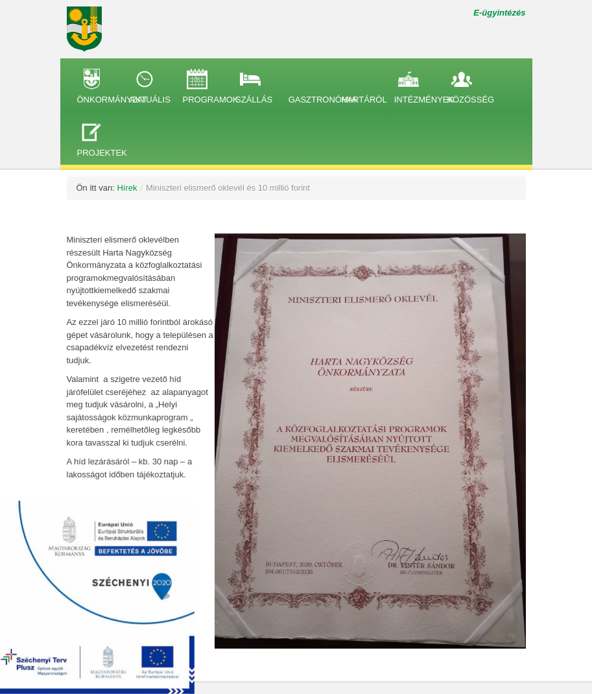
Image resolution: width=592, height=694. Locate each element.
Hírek (127, 188)
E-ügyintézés (499, 13)
